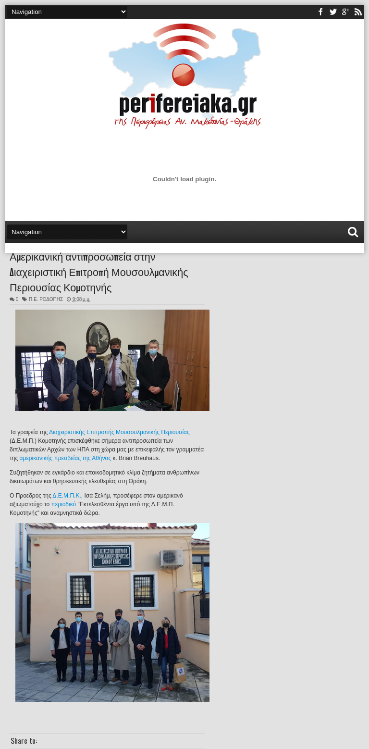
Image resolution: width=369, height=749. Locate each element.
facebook (320, 12)
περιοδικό (63, 504)
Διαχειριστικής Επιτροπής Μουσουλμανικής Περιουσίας (119, 432)
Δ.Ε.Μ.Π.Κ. (66, 495)
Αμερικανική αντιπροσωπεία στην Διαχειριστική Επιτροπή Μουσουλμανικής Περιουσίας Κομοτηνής (99, 271)
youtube (345, 12)
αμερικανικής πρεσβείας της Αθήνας (65, 458)
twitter (333, 12)
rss (358, 12)
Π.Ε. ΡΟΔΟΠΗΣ (46, 299)
